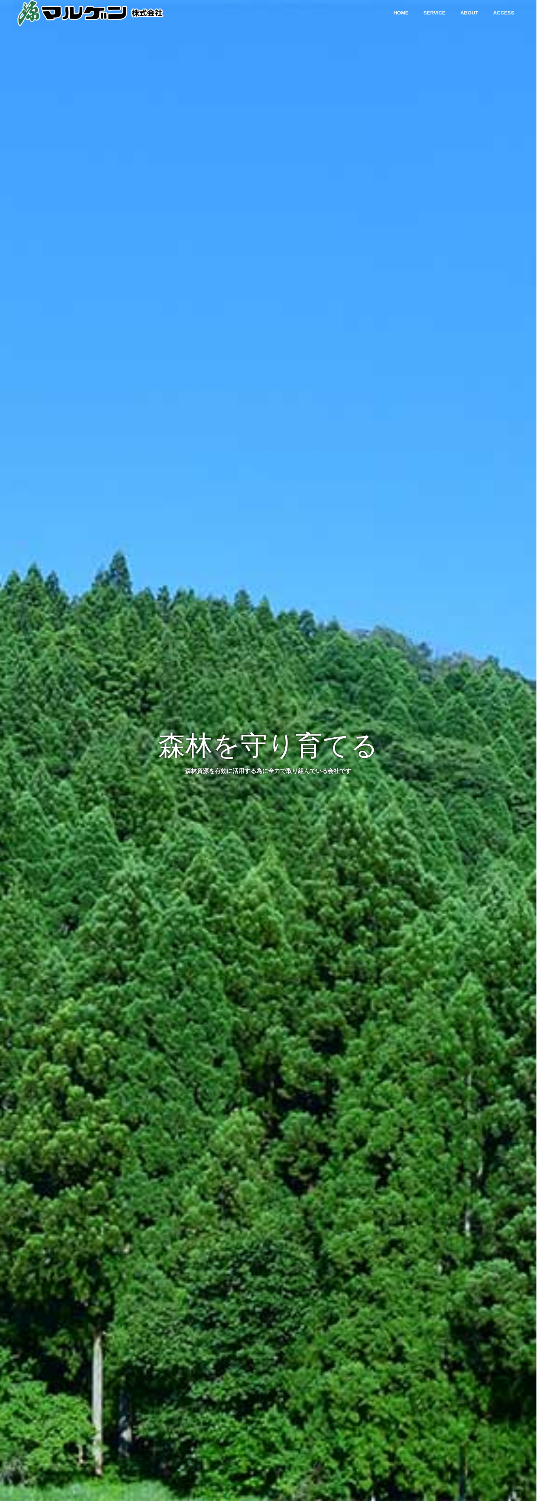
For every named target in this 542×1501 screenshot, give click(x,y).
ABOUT (469, 13)
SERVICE (434, 13)
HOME (401, 13)
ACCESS (504, 13)
